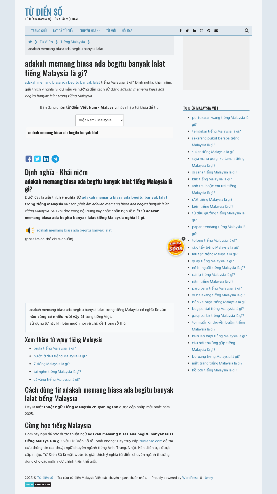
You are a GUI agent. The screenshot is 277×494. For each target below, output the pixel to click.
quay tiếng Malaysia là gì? (213, 261)
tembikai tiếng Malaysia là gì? (216, 131)
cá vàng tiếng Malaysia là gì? (57, 380)
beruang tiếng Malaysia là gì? (216, 357)
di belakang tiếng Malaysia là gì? (218, 295)
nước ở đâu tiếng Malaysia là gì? (60, 356)
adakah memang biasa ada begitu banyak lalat (124, 197)
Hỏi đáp (127, 30)
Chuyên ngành (89, 30)
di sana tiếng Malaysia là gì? (214, 172)
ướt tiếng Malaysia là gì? (212, 200)
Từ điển (46, 42)
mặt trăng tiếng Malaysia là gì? (217, 363)
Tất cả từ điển (63, 30)
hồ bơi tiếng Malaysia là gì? (214, 370)
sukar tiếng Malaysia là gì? (213, 152)
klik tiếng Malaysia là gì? (212, 179)
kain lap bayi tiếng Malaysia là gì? (219, 336)
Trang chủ (39, 30)
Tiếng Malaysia (72, 42)
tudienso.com (150, 441)
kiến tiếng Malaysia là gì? (212, 207)
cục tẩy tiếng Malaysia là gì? (215, 248)
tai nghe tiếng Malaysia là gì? (57, 372)
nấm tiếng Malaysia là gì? (212, 282)
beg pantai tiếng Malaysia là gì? (218, 309)
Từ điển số (44, 11)
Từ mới (111, 30)
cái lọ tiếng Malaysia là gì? (213, 275)
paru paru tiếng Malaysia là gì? (217, 288)
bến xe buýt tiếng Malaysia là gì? (219, 302)
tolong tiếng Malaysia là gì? (214, 241)
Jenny (209, 478)
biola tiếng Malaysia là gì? (55, 348)
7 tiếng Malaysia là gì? (52, 364)
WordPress (190, 478)
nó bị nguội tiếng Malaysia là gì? (218, 268)
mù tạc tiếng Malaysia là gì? (215, 254)
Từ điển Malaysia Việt (39, 18)
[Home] (30, 42)
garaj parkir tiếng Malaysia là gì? (218, 316)
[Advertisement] (99, 273)
